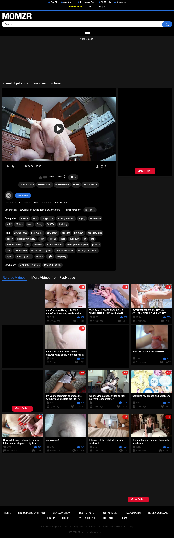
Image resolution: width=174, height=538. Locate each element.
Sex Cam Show (61, 513)
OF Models (106, 2)
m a (28, 245)
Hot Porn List (110, 513)
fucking (52, 239)
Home (7, 513)
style (49, 256)
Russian (24, 218)
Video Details (27, 184)
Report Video (44, 184)
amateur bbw (20, 233)
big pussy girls (95, 233)
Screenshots (62, 184)
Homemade (95, 218)
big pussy (78, 233)
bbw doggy (52, 233)
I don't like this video (45, 177)
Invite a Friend (86, 518)
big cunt (66, 233)
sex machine (21, 250)
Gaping (82, 218)
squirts (39, 256)
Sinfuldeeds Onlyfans (32, 513)
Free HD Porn (86, 513)
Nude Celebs (86, 39)
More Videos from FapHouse (53, 278)
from (42, 239)
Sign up (90, 7)
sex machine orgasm (41, 250)
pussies (96, 245)
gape (62, 239)
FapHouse (90, 210)
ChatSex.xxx (68, 2)
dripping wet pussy (26, 239)
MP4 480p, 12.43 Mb (30, 265)
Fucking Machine (66, 218)
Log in (102, 7)
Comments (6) (90, 184)
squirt (9, 256)
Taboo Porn (133, 513)
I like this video (40, 177)
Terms (124, 518)
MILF (9, 224)
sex (8, 250)
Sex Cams (121, 2)
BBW (35, 218)
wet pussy (61, 256)
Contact (107, 518)
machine (38, 245)
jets (92, 239)
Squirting (63, 224)
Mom (29, 224)
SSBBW (50, 224)
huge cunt (74, 239)
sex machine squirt (65, 250)
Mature (19, 224)
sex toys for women (87, 250)
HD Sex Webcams (158, 513)
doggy (10, 239)
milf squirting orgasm (77, 245)
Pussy (39, 224)
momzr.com (22, 195)
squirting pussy (24, 256)
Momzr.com (83, 532)
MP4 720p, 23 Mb (52, 265)
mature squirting (55, 245)
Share (76, 184)
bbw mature (37, 233)
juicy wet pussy (14, 245)
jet (85, 239)
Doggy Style (47, 218)
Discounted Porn (87, 2)
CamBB (54, 2)
